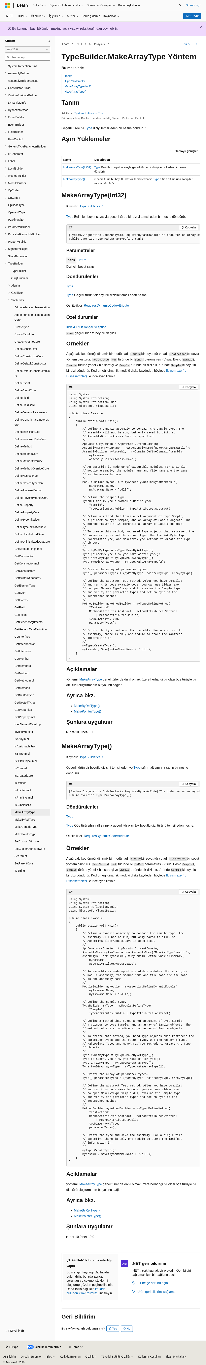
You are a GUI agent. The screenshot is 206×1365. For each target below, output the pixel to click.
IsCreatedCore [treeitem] (23, 775)
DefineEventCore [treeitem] (25, 390)
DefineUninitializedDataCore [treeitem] (32, 541)
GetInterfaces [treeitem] (22, 651)
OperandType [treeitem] (16, 212)
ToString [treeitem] (19, 870)
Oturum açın (193, 5)
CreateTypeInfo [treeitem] (24, 334)
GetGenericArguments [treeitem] (28, 622)
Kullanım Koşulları (149, 1356)
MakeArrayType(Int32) (79, 86)
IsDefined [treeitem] (20, 782)
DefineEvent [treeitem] (22, 383)
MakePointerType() (87, 711)
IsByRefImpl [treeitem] (22, 753)
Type (88, 128)
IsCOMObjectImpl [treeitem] (25, 761)
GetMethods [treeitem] (22, 688)
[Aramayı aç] (180, 5)
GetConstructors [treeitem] (24, 570)
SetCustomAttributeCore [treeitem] (29, 848)
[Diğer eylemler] (196, 44)
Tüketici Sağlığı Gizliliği (115, 1356)
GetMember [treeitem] (21, 658)
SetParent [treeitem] (20, 856)
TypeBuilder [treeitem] (18, 271)
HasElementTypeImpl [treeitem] (27, 724)
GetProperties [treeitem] (23, 709)
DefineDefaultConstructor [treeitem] (30, 363)
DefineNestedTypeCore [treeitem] (29, 483)
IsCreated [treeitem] (20, 768)
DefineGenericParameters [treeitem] (30, 412)
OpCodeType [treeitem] (16, 205)
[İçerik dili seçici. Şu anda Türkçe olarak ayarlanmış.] (12, 1347)
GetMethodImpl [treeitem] (24, 680)
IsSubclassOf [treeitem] (22, 805)
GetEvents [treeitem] (21, 600)
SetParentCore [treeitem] (23, 863)
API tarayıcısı (97, 44)
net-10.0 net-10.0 (82, 732)
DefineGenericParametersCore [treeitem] (31, 422)
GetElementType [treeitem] (24, 585)
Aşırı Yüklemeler (75, 81)
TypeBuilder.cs (89, 206)
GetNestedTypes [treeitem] (24, 702)
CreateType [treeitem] (21, 327)
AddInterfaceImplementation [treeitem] (32, 307)
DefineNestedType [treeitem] (26, 475)
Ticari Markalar (175, 1356)
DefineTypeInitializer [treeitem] (27, 519)
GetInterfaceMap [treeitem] (24, 644)
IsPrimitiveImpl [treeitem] (23, 797)
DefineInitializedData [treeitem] (27, 431)
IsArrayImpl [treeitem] (21, 739)
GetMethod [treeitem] (21, 673)
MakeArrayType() (75, 91)
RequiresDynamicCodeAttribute (106, 305)
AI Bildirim (9, 1356)
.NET (79, 44)
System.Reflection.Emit (89, 113)
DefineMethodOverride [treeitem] (28, 461)
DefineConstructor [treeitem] (25, 348)
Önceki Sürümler (31, 1356)
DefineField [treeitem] (21, 397)
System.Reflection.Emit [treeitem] (22, 66)
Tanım (68, 76)
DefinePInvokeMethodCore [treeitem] (31, 497)
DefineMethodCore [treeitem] (26, 453)
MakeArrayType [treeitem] (24, 812)
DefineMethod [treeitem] (23, 446)
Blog (49, 1356)
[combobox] (27, 49)
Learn (65, 44)
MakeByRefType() (87, 706)
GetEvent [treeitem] (20, 592)
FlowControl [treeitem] (15, 139)
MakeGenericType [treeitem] (25, 826)
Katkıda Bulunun (70, 1356)
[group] (133, 237)
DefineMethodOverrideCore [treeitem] (31, 468)
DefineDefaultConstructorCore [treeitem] (32, 373)
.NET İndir (192, 16)
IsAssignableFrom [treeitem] (25, 746)
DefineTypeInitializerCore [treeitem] (30, 527)
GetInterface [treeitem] (22, 636)
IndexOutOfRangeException (86, 327)
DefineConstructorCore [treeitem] (28, 356)
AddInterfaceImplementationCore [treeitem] (32, 317)
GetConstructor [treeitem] (24, 556)
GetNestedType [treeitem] (24, 695)
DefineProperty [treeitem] (23, 505)
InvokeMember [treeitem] (23, 731)
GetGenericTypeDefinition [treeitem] (30, 629)
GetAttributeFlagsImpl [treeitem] (28, 548)
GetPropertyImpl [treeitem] (24, 717)
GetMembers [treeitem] (22, 665)
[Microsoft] (7, 5)
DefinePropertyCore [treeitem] (26, 512)
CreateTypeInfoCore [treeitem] (27, 341)
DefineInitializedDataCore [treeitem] (30, 439)
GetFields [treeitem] (20, 614)
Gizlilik (89, 1356)
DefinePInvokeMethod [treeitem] (28, 490)
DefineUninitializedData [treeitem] (29, 534)
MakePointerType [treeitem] (25, 834)
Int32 (82, 260)
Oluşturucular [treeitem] (19, 278)
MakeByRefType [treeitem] (24, 819)
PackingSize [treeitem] (16, 219)
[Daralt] (49, 41)
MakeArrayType (90, 679)
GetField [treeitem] (19, 607)
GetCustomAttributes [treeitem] (27, 578)
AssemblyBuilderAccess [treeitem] (23, 80)
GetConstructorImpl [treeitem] (26, 563)
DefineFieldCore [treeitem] (24, 405)
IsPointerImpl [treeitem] (22, 790)
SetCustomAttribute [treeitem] (26, 841)
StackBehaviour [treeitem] (18, 256)
